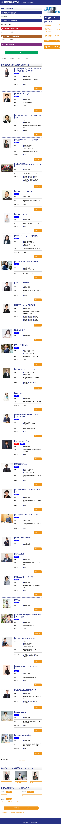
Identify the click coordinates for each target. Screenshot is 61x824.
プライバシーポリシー (34, 819)
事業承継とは (9, 791)
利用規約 (26, 819)
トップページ (14, 819)
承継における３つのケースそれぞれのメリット (32, 795)
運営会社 (21, 819)
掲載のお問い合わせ (45, 819)
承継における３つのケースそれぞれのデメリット (11, 802)
